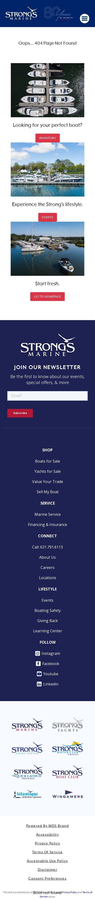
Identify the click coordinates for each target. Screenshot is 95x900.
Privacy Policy (47, 843)
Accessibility (47, 835)
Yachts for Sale (48, 471)
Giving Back (47, 620)
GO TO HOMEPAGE (47, 297)
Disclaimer (47, 870)
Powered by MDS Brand (47, 826)
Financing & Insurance (47, 524)
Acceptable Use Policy (47, 861)
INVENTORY (47, 138)
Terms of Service (47, 852)
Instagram (47, 653)
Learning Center (47, 630)
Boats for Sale (47, 461)
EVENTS (47, 217)
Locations (47, 577)
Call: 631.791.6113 (47, 547)
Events (47, 600)
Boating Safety (48, 610)
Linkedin (47, 684)
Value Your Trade (47, 481)
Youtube (47, 673)
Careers (48, 567)
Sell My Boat (48, 491)
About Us (47, 557)
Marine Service (48, 514)
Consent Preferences (47, 879)
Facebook (47, 663)
